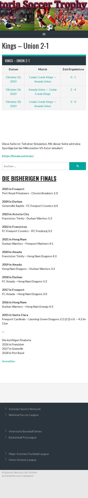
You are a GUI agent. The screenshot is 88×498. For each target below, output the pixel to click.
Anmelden (8, 361)
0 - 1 (73, 77)
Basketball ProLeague (22, 437)
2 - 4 (73, 89)
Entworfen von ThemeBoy (18, 476)
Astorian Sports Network (25, 409)
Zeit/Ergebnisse (73, 69)
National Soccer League (24, 415)
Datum (13, 69)
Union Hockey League (22, 459)
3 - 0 (73, 101)
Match (42, 69)
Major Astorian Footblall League (29, 454)
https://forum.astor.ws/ (18, 156)
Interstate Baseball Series (25, 431)
